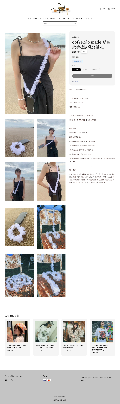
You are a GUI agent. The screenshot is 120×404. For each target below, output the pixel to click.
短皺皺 (85, 70)
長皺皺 (76, 70)
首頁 (29, 18)
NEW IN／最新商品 (48, 18)
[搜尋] (75, 23)
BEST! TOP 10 (77, 18)
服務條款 (56, 400)
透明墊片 (95, 70)
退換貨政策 (63, 400)
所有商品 (36, 18)
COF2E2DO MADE (64, 18)
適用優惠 (75, 57)
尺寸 (73, 66)
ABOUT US (88, 18)
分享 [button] (75, 81)
